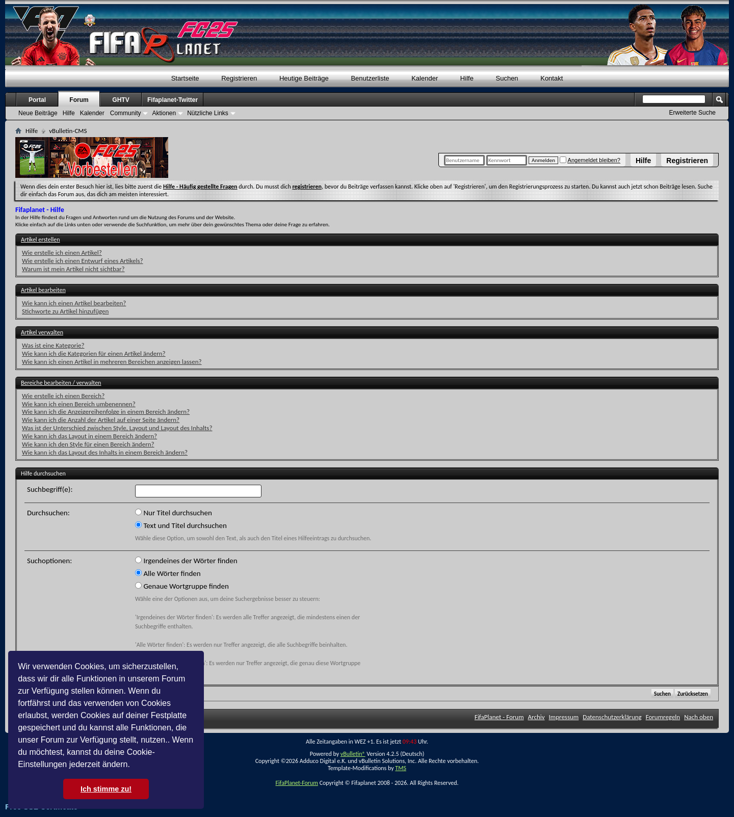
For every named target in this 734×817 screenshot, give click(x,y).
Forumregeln (663, 717)
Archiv (536, 717)
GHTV (120, 99)
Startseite (185, 78)
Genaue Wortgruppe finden (182, 586)
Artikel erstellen (40, 239)
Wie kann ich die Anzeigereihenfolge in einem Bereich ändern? (106, 411)
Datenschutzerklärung (612, 717)
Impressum (564, 717)
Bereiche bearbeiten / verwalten (61, 382)
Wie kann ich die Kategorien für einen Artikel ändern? (94, 353)
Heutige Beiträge (304, 78)
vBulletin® (352, 753)
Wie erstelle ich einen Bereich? (63, 396)
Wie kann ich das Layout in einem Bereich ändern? (89, 436)
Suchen (507, 78)
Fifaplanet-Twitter (172, 99)
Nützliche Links (207, 113)
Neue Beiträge (38, 113)
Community (125, 113)
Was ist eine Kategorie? (53, 345)
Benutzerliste (370, 78)
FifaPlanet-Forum (296, 782)
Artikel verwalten (42, 332)
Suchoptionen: (49, 560)
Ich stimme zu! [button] (106, 789)
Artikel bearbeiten (43, 290)
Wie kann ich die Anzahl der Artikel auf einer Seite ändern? (100, 420)
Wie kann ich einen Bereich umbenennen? (79, 404)
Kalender (424, 78)
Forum (78, 99)
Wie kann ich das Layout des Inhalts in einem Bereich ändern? (105, 452)
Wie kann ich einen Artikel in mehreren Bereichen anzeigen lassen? (112, 361)
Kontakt (551, 78)
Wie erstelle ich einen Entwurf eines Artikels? (82, 261)
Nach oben (698, 717)
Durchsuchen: (48, 512)
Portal (37, 99)
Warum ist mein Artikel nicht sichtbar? (73, 269)
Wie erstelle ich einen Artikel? (62, 252)
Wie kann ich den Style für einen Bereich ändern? (88, 444)
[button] (133, 765)
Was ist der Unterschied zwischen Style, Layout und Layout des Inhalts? (117, 428)
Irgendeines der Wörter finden (186, 560)
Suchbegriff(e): (49, 489)
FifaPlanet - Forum (499, 717)
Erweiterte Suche (692, 112)
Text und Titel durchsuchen (181, 525)
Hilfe (643, 160)
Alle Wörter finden (168, 573)
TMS (400, 768)
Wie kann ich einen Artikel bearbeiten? (74, 303)
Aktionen (164, 113)
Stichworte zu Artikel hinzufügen (65, 311)
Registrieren (687, 160)
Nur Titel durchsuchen (173, 512)
